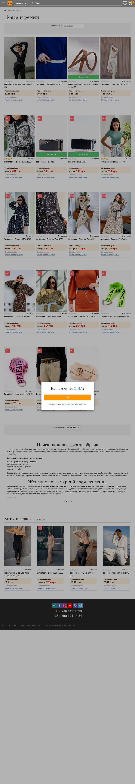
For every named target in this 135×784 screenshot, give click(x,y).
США (78, 388)
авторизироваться (70, 404)
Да (67, 397)
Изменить (53, 404)
